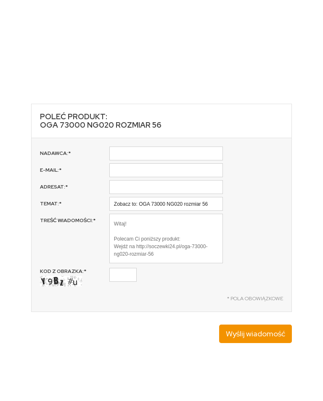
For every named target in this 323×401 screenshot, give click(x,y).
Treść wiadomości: (67, 220)
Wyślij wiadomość (255, 333)
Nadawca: (55, 153)
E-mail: (50, 170)
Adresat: (54, 186)
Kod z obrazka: (63, 277)
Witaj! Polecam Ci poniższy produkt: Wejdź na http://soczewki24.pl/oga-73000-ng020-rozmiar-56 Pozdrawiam (166, 238)
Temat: (50, 203)
